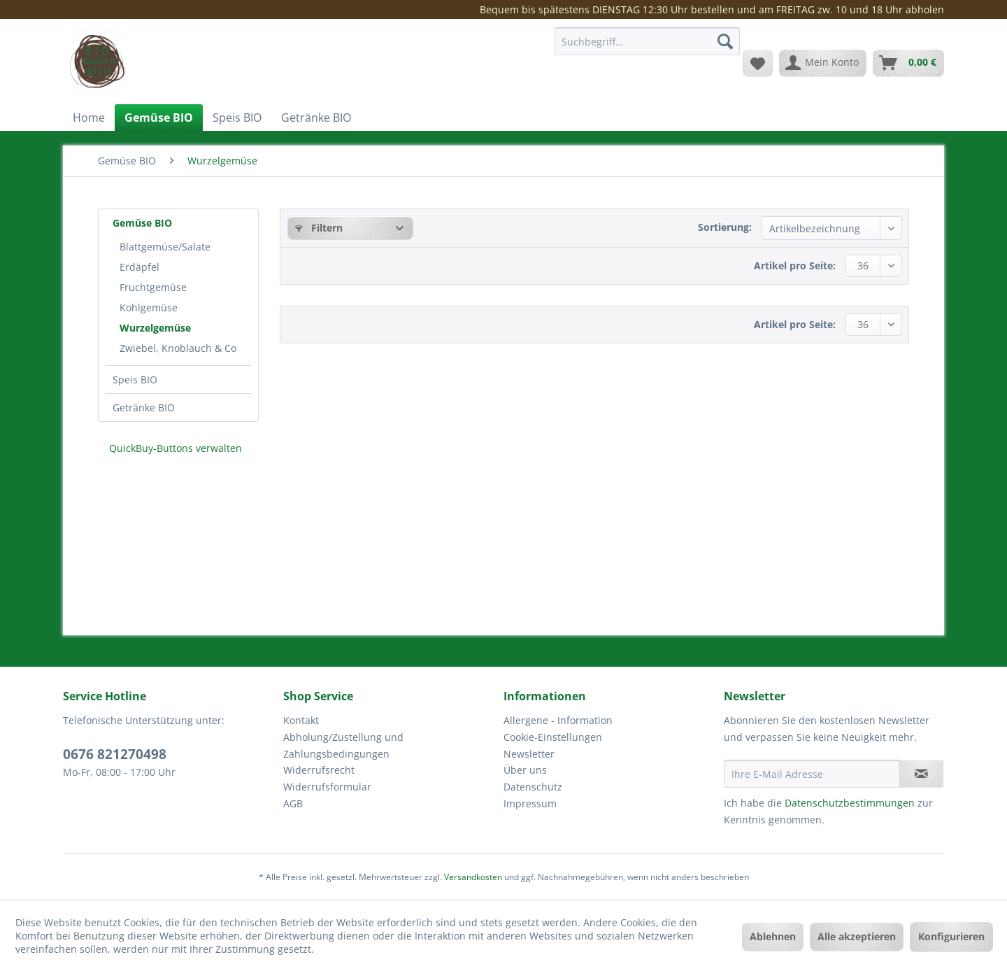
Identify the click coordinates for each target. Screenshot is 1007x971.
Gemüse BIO (142, 222)
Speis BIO (135, 379)
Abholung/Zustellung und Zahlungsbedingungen (343, 745)
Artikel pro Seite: (795, 265)
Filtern (319, 227)
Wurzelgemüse (155, 327)
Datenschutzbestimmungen (850, 802)
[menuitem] (647, 48)
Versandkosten (473, 877)
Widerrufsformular (327, 786)
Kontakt (301, 720)
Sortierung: (725, 227)
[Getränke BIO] (316, 117)
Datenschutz (532, 786)
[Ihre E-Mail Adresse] (812, 774)
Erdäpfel (139, 267)
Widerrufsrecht (319, 770)
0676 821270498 (114, 754)
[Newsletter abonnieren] (921, 774)
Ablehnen (773, 936)
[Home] (89, 117)
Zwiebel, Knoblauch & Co (178, 348)
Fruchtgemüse (153, 287)
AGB (293, 803)
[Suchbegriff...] (647, 41)
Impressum (530, 803)
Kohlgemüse (149, 307)
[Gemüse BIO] (159, 117)
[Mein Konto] (822, 63)
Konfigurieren (951, 936)
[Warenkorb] (908, 63)
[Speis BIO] (237, 117)
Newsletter (529, 753)
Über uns (525, 770)
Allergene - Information (558, 720)
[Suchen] (725, 41)
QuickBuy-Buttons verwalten (175, 448)
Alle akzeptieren (856, 936)
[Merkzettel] (758, 63)
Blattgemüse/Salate (165, 246)
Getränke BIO (144, 407)
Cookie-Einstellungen (552, 737)
